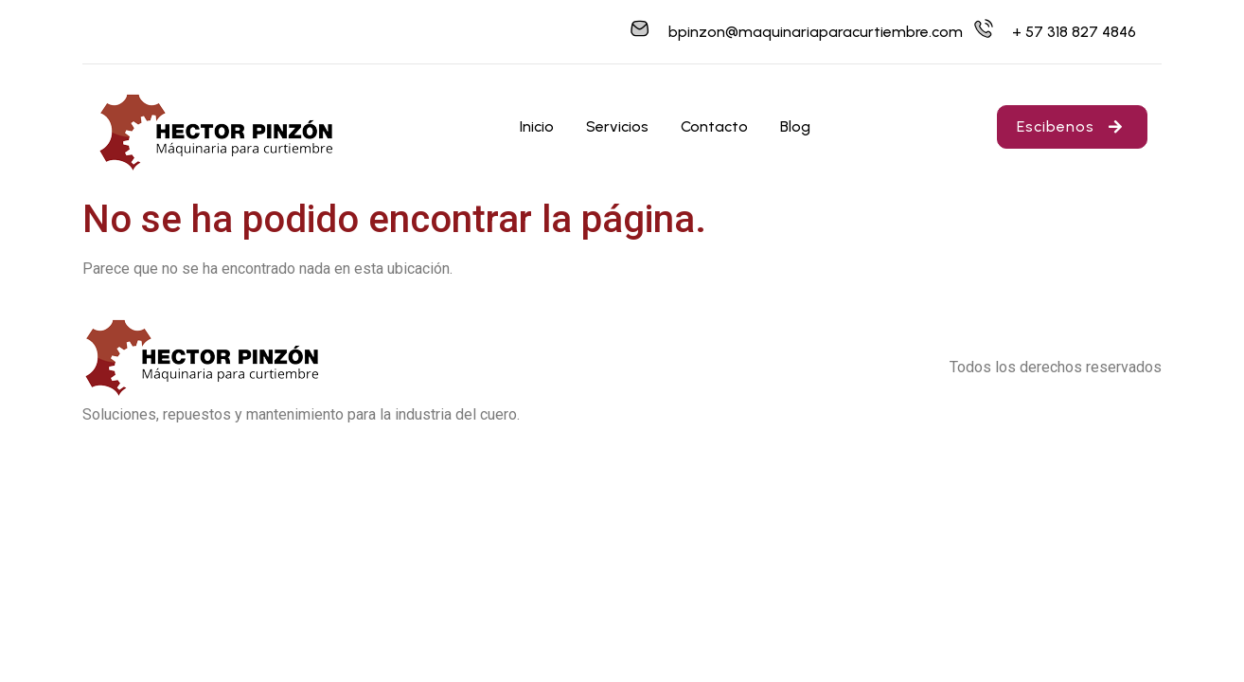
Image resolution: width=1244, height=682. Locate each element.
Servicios (617, 126)
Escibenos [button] (1072, 126)
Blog (795, 126)
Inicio (537, 126)
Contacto (714, 126)
